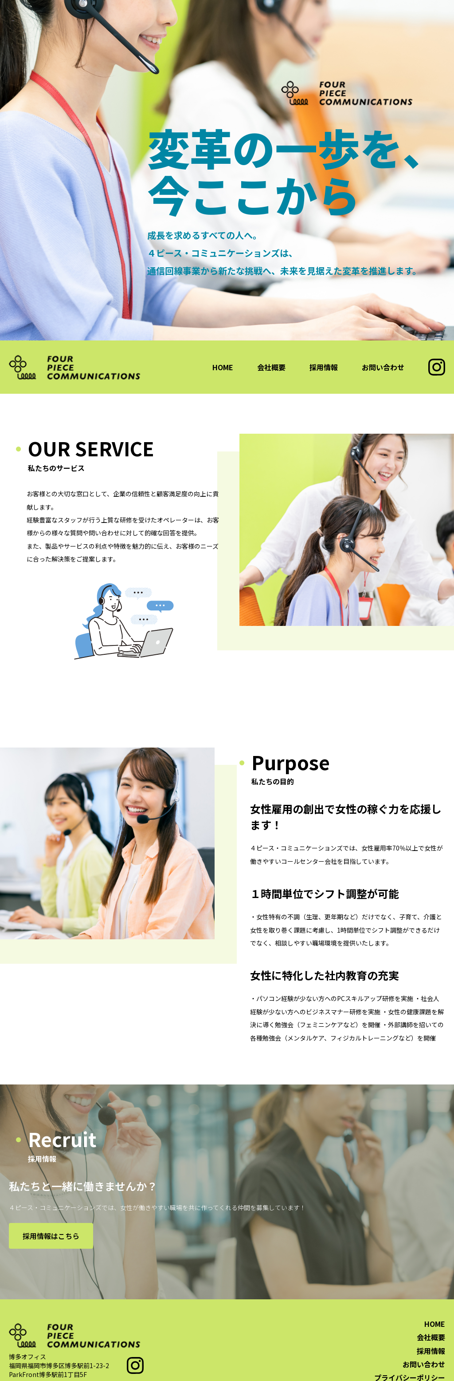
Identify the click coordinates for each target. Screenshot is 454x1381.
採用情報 (323, 367)
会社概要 (271, 367)
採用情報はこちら (51, 1236)
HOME (222, 367)
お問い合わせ (383, 367)
